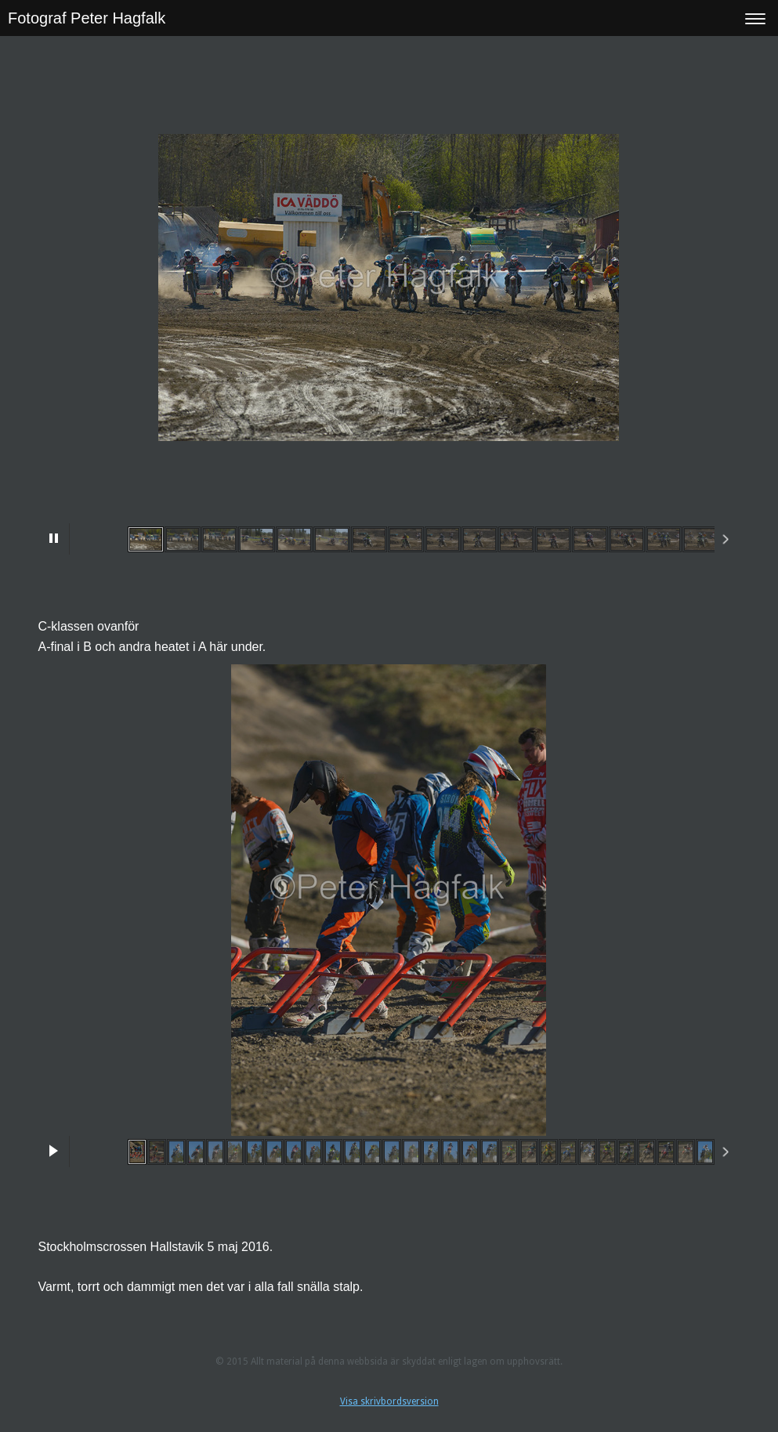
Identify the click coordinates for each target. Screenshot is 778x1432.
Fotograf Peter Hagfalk (86, 18)
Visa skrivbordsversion (389, 1401)
